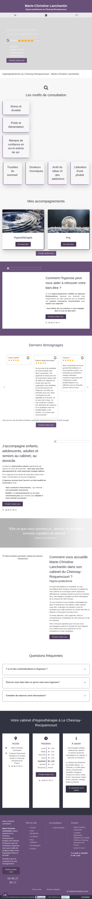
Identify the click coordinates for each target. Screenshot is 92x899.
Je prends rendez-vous (77, 891)
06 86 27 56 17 (54, 323)
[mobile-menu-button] (76, 15)
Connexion (85, 897)
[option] (46, 360)
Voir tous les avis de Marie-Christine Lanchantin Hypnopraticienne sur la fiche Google (35, 420)
